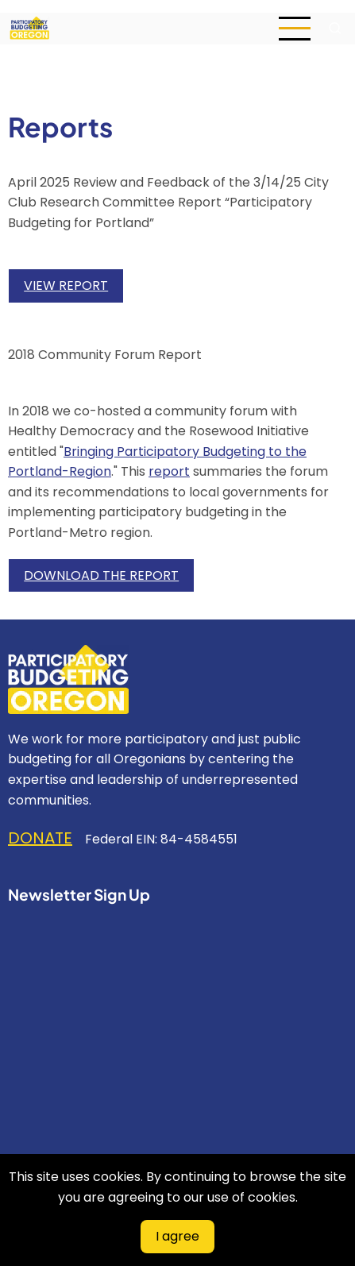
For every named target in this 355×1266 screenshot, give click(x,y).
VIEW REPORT (66, 285)
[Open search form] (335, 29)
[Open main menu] (295, 29)
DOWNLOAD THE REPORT (101, 575)
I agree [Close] (177, 1236)
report (169, 471)
